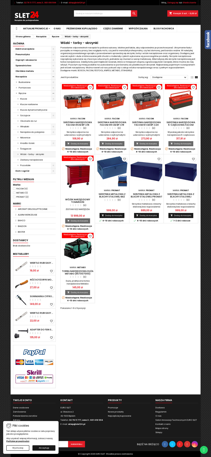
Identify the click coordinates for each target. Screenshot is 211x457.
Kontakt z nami (162, 424)
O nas (57, 28)
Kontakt (66, 400)
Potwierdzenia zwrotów (25, 415)
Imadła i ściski (27, 143)
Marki (17, 203)
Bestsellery (21, 254)
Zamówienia (19, 411)
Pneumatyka (23, 54)
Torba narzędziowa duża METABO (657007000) (77, 272)
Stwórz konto (189, 2)
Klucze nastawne (29, 104)
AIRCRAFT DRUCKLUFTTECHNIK (32, 209)
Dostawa (160, 407)
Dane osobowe (21, 407)
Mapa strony (161, 428)
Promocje (113, 407)
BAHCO (21, 220)
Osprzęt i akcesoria (26, 59)
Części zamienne (113, 28)
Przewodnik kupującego (81, 28)
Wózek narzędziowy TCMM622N (77, 201)
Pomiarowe (25, 87)
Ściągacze (25, 148)
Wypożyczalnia (138, 28)
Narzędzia (21, 76)
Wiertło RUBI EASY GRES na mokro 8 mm (42, 313)
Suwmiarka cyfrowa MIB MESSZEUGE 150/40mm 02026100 (42, 296)
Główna (18, 43)
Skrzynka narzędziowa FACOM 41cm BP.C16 (77, 123)
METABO (22, 192)
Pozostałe (25, 165)
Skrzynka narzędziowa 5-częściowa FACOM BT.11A (181, 125)
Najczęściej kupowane (119, 415)
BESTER (21, 231)
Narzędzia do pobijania (32, 132)
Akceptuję (44, 447)
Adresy (16, 420)
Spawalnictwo (23, 65)
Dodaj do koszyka (77, 143)
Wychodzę (17, 447)
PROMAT (22, 196)
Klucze (23, 98)
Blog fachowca (164, 28)
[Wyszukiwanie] (105, 13)
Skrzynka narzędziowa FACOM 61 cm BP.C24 (146, 123)
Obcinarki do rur (28, 120)
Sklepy (158, 432)
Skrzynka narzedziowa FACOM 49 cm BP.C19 (112, 123)
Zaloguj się (172, 2)
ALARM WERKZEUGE (27, 214)
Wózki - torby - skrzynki (32, 154)
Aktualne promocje (35, 28)
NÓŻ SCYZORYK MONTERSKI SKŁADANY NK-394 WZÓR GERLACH (42, 279)
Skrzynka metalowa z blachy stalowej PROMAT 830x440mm (146, 197)
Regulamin (161, 411)
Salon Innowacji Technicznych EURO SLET (176, 420)
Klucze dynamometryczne (33, 109)
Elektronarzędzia (25, 48)
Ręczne (22, 93)
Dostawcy (20, 240)
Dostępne (169, 77)
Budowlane (24, 82)
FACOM (22, 188)
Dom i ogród (22, 170)
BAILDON (21, 226)
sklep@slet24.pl (77, 2)
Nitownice (25, 137)
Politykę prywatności (17, 441)
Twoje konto (22, 400)
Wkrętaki (24, 126)
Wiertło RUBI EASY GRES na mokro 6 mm (42, 263)
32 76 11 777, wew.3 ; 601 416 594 (40, 2)
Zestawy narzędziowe (31, 159)
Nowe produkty (116, 411)
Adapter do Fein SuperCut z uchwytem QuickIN (42, 329)
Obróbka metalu (25, 71)
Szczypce (25, 115)
